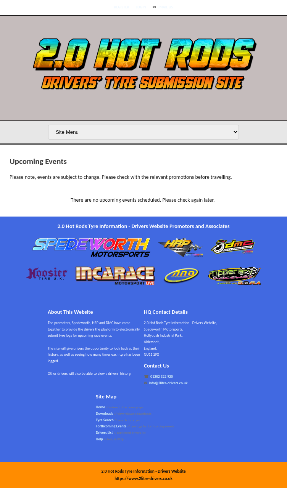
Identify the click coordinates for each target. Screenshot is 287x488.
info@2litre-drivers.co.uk (168, 383)
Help (99, 439)
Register (121, 7)
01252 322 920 (161, 376)
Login (141, 7)
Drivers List (104, 432)
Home (100, 407)
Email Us (165, 7)
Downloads (104, 413)
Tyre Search (105, 420)
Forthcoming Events (111, 426)
